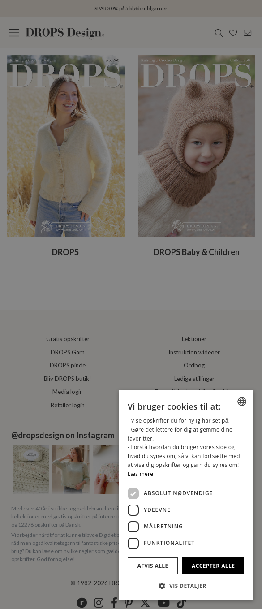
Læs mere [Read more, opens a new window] (140, 474)
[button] (186, 585)
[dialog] (186, 495)
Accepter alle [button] (213, 566)
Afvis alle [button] (152, 566)
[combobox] (241, 401)
